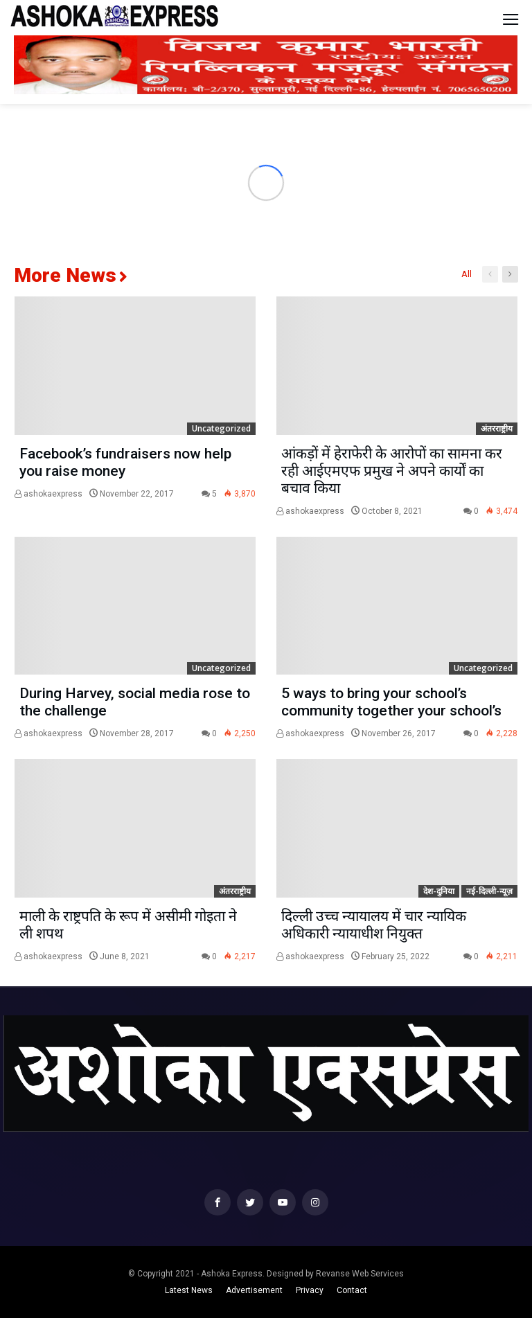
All (466, 274)
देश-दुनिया (438, 891)
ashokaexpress (48, 494)
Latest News (189, 1290)
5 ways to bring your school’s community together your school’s (391, 702)
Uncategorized (221, 428)
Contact (352, 1290)
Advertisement (254, 1290)
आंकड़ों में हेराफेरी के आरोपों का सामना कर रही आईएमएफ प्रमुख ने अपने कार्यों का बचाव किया (391, 471)
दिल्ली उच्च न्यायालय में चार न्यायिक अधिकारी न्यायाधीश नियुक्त (373, 925)
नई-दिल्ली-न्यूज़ (489, 891)
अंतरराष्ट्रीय (497, 428)
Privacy (309, 1290)
